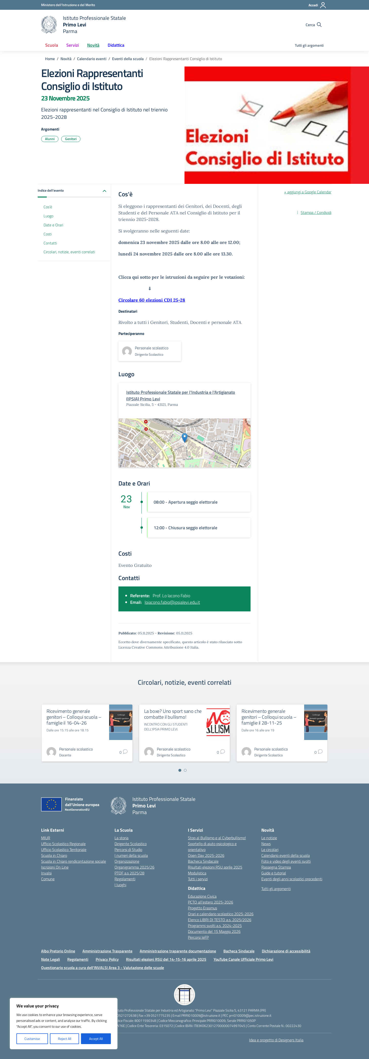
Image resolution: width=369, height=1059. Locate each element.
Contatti (50, 243)
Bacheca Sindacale (203, 861)
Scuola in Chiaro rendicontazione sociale (73, 861)
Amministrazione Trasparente (107, 951)
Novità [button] (93, 45)
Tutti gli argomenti (309, 45)
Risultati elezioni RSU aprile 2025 (215, 867)
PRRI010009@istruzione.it (200, 1015)
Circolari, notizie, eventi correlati (69, 252)
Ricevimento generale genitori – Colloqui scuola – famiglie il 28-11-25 (269, 717)
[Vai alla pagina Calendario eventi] (91, 59)
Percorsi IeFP (198, 937)
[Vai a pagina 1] (179, 770)
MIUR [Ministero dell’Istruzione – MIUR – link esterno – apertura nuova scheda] (45, 838)
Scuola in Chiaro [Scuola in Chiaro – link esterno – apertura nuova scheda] (54, 855)
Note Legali (50, 959)
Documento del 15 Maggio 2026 (214, 931)
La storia (121, 838)
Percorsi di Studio (128, 849)
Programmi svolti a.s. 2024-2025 (215, 925)
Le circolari (269, 849)
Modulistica (197, 873)
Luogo (48, 216)
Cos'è (48, 207)
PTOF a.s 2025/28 (129, 873)
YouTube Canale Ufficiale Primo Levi (243, 959)
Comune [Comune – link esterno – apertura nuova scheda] (48, 879)
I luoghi (120, 885)
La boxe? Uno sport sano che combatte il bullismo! (173, 714)
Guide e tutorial (273, 873)
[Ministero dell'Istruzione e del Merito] (68, 4)
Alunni (50, 138)
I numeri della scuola (131, 855)
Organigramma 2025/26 (134, 867)
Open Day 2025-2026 (206, 855)
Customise (32, 1038)
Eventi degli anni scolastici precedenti (291, 879)
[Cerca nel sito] (313, 25)
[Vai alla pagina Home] (50, 59)
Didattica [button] (116, 45)
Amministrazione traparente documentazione (178, 951)
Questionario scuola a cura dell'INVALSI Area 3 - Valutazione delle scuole (102, 968)
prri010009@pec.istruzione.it (250, 1015)
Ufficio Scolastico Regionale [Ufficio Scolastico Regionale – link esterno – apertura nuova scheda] (63, 844)
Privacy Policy (107, 959)
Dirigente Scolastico (131, 844)
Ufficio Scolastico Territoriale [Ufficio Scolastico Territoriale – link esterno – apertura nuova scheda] (63, 849)
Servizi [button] (72, 45)
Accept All (96, 1038)
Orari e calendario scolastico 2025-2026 (221, 914)
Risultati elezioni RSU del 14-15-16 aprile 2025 (166, 959)
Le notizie (269, 838)
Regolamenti (125, 879)
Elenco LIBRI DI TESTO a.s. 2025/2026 (219, 920)
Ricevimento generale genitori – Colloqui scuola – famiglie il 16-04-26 (73, 717)
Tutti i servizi (198, 879)
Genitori (71, 138)
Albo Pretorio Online (58, 951)
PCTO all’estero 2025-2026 (210, 902)
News (266, 844)
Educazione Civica (202, 896)
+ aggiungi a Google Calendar (307, 192)
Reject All (64, 1038)
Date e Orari (53, 225)
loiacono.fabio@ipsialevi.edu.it (172, 602)
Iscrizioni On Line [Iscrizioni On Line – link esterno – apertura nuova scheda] (55, 867)
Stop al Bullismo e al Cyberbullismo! (217, 838)
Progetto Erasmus (202, 908)
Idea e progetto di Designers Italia (276, 1040)
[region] (63, 1023)
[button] (74, 191)
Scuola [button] (51, 45)
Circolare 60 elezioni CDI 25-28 (151, 300)
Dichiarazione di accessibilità (286, 951)
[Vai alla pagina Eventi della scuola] (128, 59)
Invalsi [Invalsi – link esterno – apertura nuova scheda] (46, 873)
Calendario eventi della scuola (285, 855)
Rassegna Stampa (276, 867)
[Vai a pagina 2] (185, 770)
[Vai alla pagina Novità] (65, 59)
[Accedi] (317, 5)
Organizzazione (127, 861)
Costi (48, 234)
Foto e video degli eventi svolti (286, 861)
